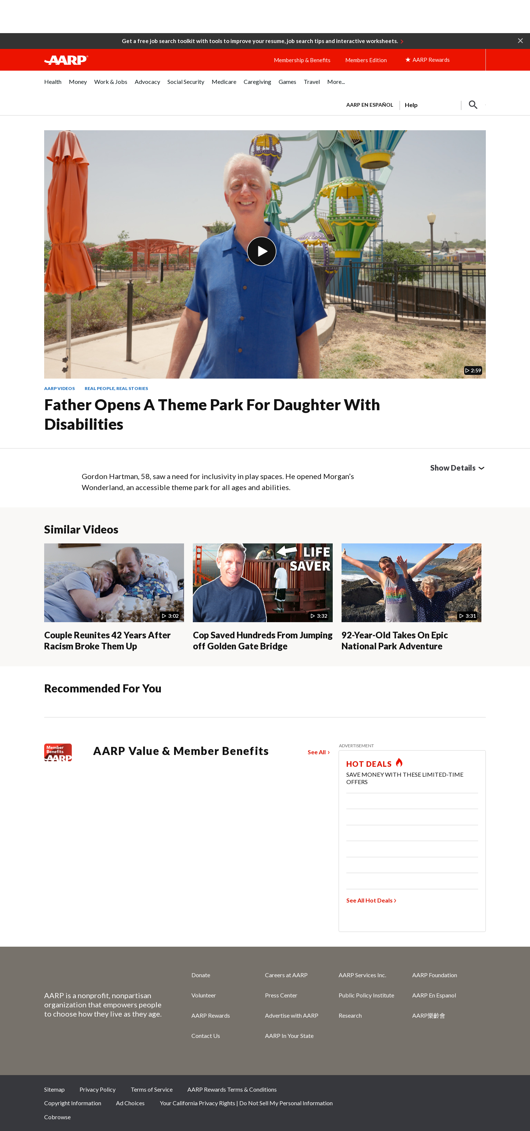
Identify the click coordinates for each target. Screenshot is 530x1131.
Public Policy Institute (366, 995)
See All (317, 751)
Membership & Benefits (302, 60)
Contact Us (205, 1035)
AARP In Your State (289, 1035)
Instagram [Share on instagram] (452, 1091)
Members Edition (366, 60)
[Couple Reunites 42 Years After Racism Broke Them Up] (114, 597)
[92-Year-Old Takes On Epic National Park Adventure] (411, 597)
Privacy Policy (98, 1089)
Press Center (281, 995)
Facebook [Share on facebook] (402, 1091)
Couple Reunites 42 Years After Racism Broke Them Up (107, 641)
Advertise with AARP (291, 1015)
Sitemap (54, 1089)
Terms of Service (152, 1089)
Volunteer (203, 995)
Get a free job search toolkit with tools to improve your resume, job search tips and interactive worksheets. (260, 41)
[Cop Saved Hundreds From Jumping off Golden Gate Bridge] (263, 597)
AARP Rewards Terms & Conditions (232, 1089)
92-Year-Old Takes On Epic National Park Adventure (395, 641)
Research (350, 1015)
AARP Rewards (210, 1015)
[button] (520, 40)
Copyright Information (72, 1102)
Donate (200, 974)
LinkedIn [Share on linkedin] (476, 1091)
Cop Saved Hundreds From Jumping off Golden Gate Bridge (263, 641)
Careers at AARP (286, 974)
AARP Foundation (434, 974)
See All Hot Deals (369, 900)
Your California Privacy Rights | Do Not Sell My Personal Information (246, 1102)
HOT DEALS (369, 763)
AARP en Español (369, 105)
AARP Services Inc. (362, 974)
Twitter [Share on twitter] (427, 1091)
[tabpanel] (413, 104)
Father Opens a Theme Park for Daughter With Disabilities (212, 414)
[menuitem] (52, 85)
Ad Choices (130, 1102)
